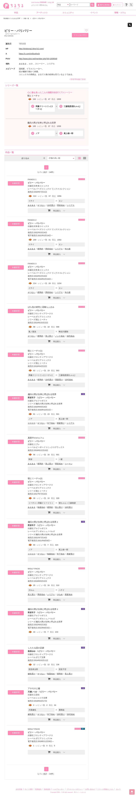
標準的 (40, 249)
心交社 (37, 695)
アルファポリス (40, 401)
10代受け (51, 205)
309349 (43, 2)
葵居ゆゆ (31, 651)
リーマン (68, 464)
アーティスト (42, 12)
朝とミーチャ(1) (35, 351)
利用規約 (38, 789)
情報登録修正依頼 (77, 79)
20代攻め (71, 714)
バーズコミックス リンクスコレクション (53, 189)
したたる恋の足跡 (36, 648)
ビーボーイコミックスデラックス (50, 447)
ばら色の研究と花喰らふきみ (41, 307)
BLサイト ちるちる (80, 792)
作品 (16, 12)
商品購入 (54, 210)
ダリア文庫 (40, 657)
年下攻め (51, 423)
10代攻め (69, 380)
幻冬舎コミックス (41, 186)
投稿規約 (47, 789)
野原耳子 (31, 398)
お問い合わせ (90, 789)
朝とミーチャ (33, 96)
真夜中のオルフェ (36, 438)
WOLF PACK (34, 568)
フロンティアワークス (43, 313)
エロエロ (31, 423)
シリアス (70, 205)
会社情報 (19, 789)
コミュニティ (68, 12)
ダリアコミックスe (44, 738)
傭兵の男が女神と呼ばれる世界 (41, 123)
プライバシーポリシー (74, 789)
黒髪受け (59, 380)
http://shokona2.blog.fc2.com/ (31, 49)
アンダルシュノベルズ (45, 531)
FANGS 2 (32, 220)
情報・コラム (120, 12)
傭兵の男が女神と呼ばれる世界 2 (43, 522)
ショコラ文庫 (41, 698)
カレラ (118, 789)
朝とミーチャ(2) (35, 478)
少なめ (60, 594)
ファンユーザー (80, 35)
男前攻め (61, 205)
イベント (94, 12)
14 (53, 2)
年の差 (68, 249)
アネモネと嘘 (34, 688)
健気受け (31, 674)
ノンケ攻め (60, 336)
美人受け (49, 336)
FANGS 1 (32, 179)
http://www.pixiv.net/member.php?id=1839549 (38, 59)
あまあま (31, 205)
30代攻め (71, 336)
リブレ (37, 444)
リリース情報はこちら (105, 789)
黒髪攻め (68, 594)
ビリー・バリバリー (36, 183)
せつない (41, 205)
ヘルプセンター (58, 789)
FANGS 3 (32, 263)
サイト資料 (29, 789)
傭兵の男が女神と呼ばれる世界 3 (43, 609)
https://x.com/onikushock (29, 54)
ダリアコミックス (43, 317)
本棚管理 (16, 183)
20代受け (61, 714)
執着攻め (41, 507)
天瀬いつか (32, 692)
